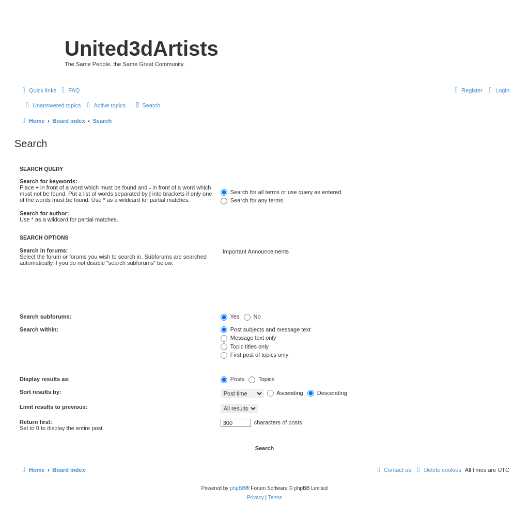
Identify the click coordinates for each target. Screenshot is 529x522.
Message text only (248, 338)
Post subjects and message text (265, 329)
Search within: (39, 329)
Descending (327, 393)
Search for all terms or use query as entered (281, 192)
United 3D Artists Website (264, 23)
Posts (233, 379)
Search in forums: (44, 250)
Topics (261, 379)
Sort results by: (40, 392)
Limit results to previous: (53, 407)
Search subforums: (45, 316)
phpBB (237, 488)
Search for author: (44, 213)
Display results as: (45, 379)
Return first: (36, 422)
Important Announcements (365, 252)
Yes (230, 316)
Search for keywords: (48, 181)
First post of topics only (255, 355)
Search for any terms (252, 200)
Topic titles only (245, 346)
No (252, 316)
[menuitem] (69, 90)
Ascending (285, 393)
